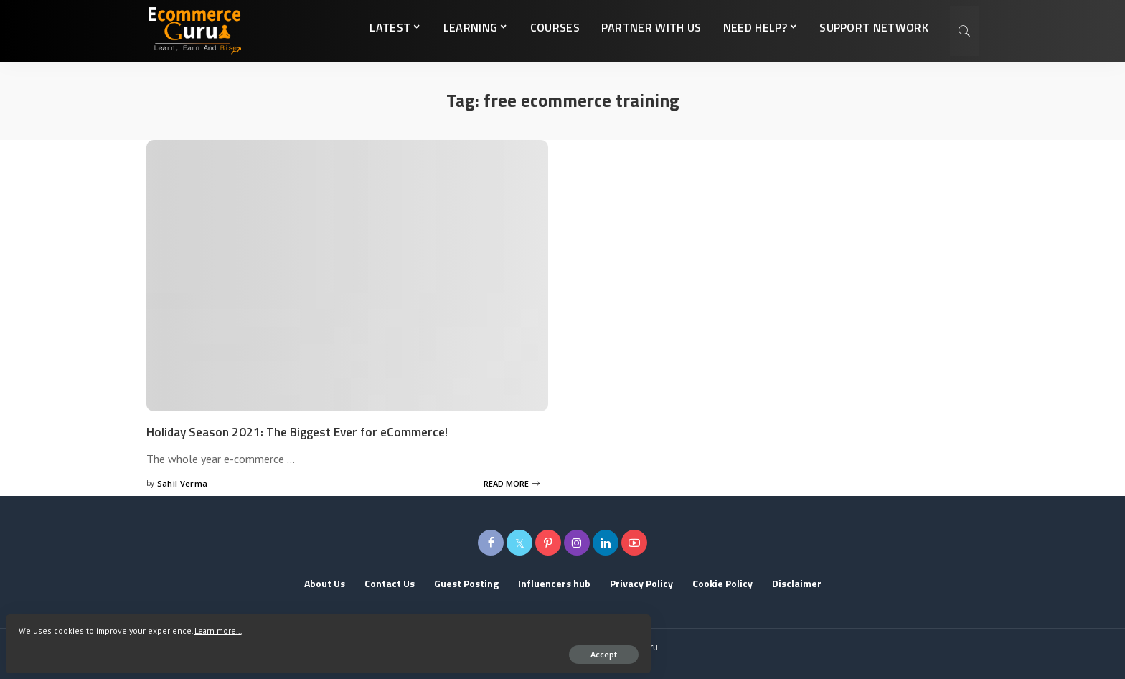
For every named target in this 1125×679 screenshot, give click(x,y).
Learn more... (48, 623)
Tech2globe (586, 660)
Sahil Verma (182, 483)
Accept (177, 647)
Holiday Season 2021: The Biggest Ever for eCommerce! (316, 431)
